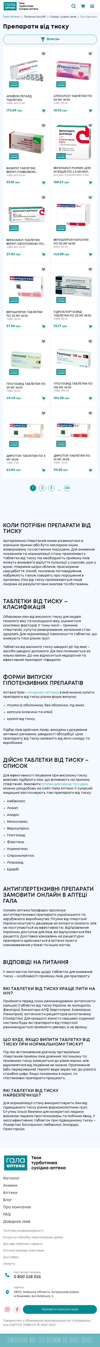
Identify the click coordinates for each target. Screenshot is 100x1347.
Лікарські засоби (35, 17)
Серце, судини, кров (63, 17)
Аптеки (10, 1193)
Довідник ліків (16, 1221)
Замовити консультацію (60, 1309)
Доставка (10, 1257)
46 (67, 487)
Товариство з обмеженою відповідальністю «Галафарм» (47, 1321)
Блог (7, 1200)
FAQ (7, 1214)
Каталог (11, 1178)
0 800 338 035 (27, 1277)
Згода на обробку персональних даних (33, 1237)
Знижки (10, 1185)
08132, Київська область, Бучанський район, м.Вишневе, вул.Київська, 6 (47, 1294)
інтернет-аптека (43, 692)
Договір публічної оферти (23, 1244)
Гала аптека (11, 17)
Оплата (9, 1264)
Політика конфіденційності (23, 1231)
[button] (43, 54)
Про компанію (17, 1207)
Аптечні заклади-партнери (23, 1250)
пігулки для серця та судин (64, 784)
